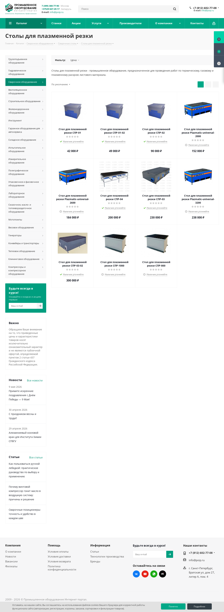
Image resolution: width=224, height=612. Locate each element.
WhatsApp (153, 573)
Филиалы (11, 566)
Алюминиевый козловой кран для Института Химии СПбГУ (25, 437)
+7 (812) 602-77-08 (205, 7)
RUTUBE (162, 573)
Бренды (95, 561)
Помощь (54, 545)
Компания (12, 545)
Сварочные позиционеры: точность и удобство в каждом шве (25, 514)
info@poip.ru (57, 12)
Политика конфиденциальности (62, 567)
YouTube (145, 573)
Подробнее (199, 606)
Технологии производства (107, 556)
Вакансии (11, 561)
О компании (13, 551)
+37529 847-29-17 (50, 9)
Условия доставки (59, 556)
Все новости (35, 380)
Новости (10, 556)
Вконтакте (136, 573)
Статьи (94, 551)
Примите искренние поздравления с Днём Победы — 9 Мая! (22, 395)
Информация (100, 545)
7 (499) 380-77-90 (50, 5)
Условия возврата (59, 561)
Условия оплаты (58, 551)
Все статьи (36, 457)
